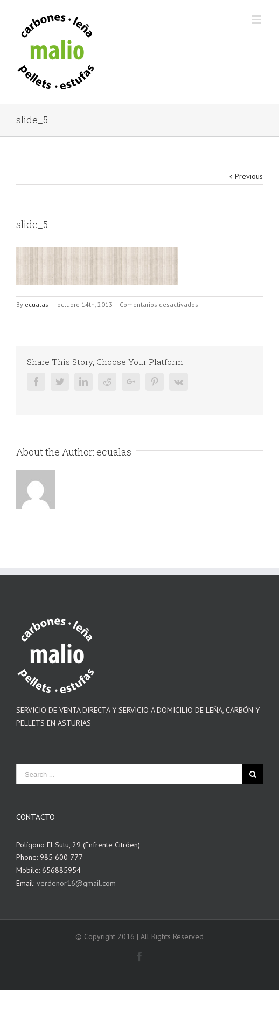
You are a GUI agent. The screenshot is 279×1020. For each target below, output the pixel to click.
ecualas (36, 304)
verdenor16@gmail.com (76, 883)
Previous (249, 176)
